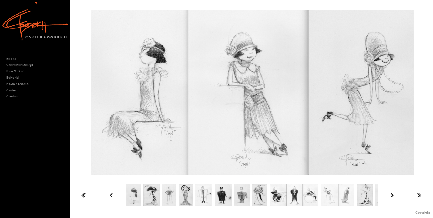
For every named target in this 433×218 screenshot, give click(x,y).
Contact (12, 96)
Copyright (422, 213)
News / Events (17, 84)
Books (13, 59)
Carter (11, 90)
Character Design (21, 65)
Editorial (12, 78)
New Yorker (15, 71)
